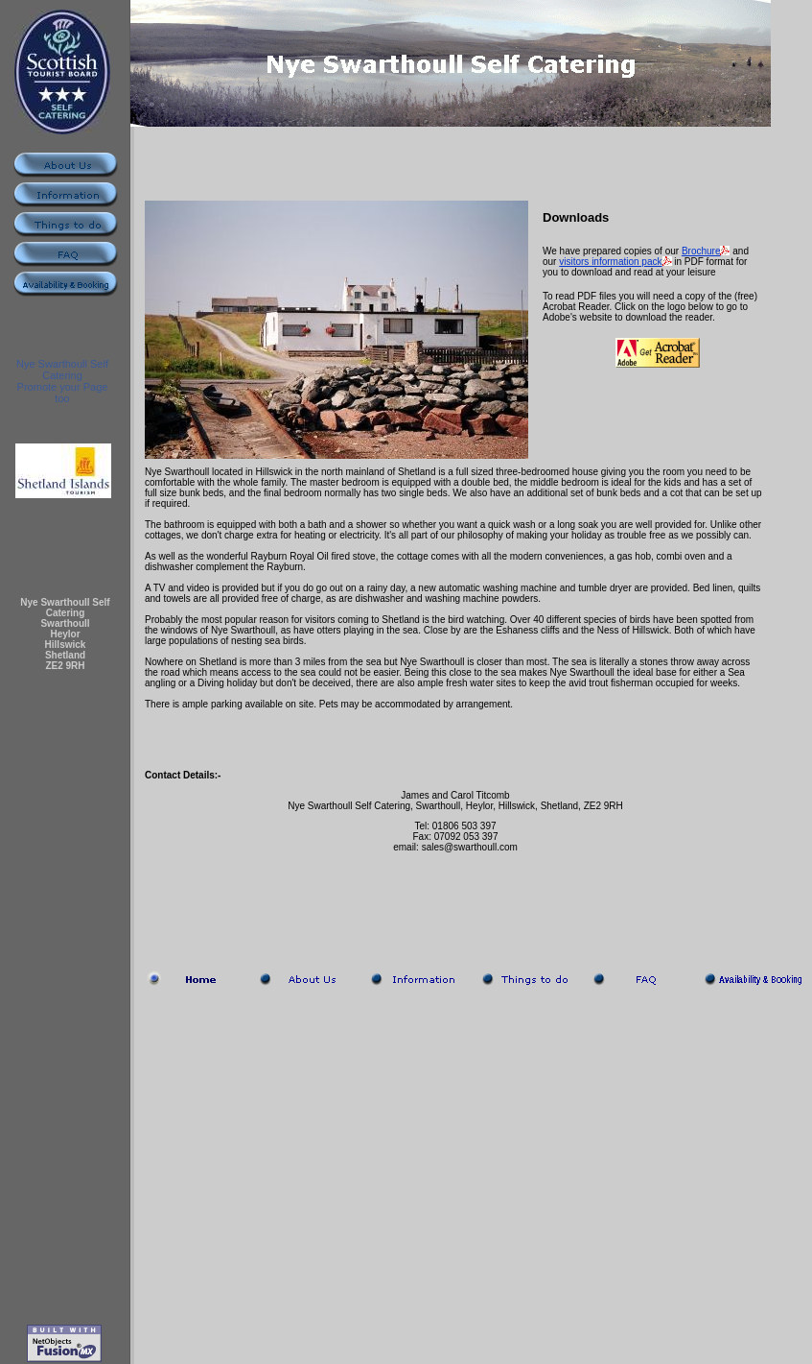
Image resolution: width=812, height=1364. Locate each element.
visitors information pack (610, 261)
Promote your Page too (62, 392)
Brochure (701, 251)
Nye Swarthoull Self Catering (62, 369)
